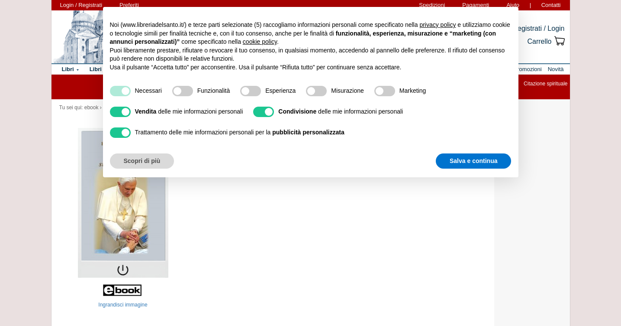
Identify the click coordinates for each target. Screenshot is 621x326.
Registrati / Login (538, 28)
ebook (91, 107)
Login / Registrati (81, 5)
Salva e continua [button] (473, 160)
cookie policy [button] (260, 41)
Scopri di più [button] (142, 160)
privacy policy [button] (437, 24)
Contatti (551, 5)
